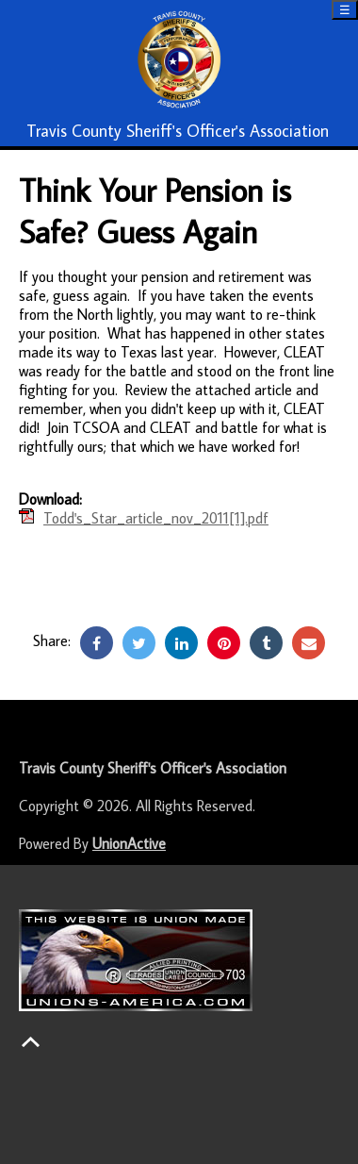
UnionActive (129, 843)
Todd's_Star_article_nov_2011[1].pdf (155, 517)
